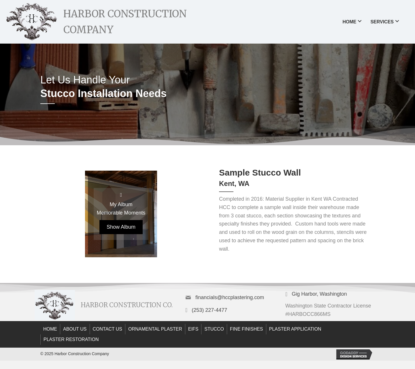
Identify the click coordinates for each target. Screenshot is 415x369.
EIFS (193, 329)
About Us (75, 329)
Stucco (214, 329)
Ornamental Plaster (155, 329)
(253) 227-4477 (209, 310)
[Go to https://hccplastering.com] (118, 21)
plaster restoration (71, 339)
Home (50, 329)
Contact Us (107, 329)
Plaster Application (295, 329)
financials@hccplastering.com (229, 297)
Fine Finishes (246, 329)
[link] (352, 21)
